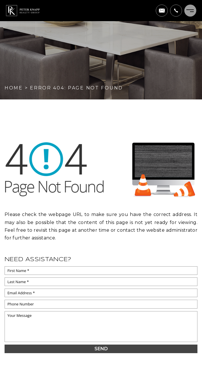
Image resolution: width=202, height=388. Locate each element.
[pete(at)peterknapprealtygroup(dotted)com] (162, 11)
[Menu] (190, 11)
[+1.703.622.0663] (176, 11)
